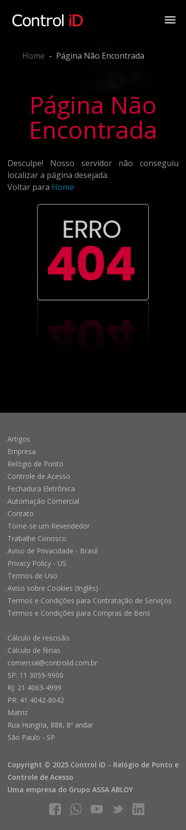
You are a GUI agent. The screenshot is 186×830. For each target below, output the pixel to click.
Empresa (21, 451)
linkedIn (138, 809)
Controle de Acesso (38, 476)
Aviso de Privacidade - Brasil (52, 550)
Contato (20, 513)
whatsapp (76, 809)
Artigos (18, 439)
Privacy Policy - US (36, 563)
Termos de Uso (32, 575)
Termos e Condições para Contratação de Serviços (89, 600)
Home (33, 55)
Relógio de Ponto (35, 463)
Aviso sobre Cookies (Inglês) (52, 588)
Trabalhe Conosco (36, 538)
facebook (55, 809)
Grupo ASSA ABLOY (101, 789)
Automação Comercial (43, 501)
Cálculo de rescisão (38, 638)
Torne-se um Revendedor (48, 526)
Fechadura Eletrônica (41, 488)
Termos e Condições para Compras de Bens (78, 613)
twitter (118, 809)
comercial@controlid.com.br (52, 662)
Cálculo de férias (34, 650)
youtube (97, 809)
